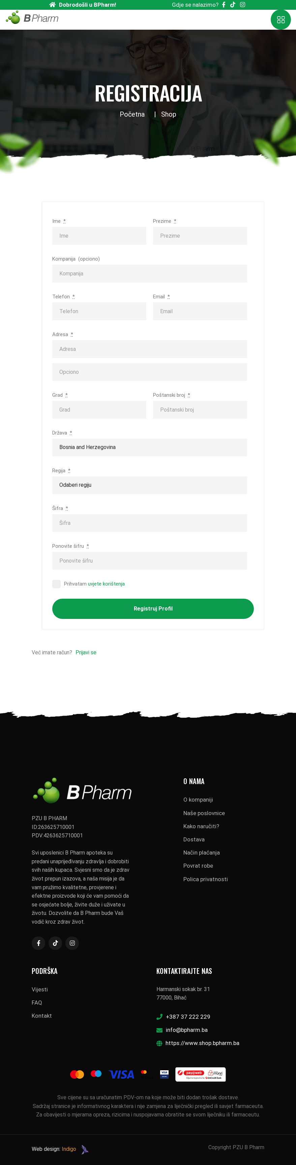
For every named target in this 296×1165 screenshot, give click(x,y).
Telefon (63, 297)
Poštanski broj (171, 395)
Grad (60, 395)
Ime (59, 221)
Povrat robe (198, 865)
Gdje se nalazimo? (195, 4)
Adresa (62, 334)
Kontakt (42, 1015)
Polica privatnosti (205, 879)
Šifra (60, 508)
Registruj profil (153, 608)
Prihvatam (88, 584)
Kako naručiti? (201, 826)
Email (161, 297)
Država (62, 433)
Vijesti (40, 989)
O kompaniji (198, 799)
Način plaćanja (201, 852)
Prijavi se (86, 652)
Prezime (164, 221)
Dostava (194, 839)
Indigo (69, 1149)
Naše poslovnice (204, 813)
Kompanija (76, 259)
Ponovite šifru (70, 546)
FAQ (37, 1002)
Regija (61, 471)
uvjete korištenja (106, 584)
